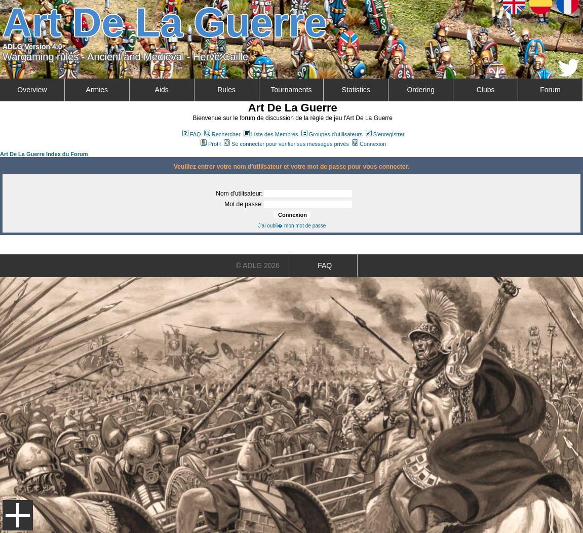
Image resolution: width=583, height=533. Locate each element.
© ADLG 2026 (258, 265)
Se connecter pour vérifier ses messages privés (286, 144)
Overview (32, 90)
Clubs (486, 90)
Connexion (369, 144)
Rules (226, 90)
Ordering (420, 90)
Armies (97, 90)
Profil (211, 144)
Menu (18, 515)
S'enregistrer (385, 134)
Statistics (356, 90)
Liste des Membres (271, 134)
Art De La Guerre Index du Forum (44, 154)
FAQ (191, 134)
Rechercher (222, 134)
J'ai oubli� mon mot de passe (292, 226)
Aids (162, 90)
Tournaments (291, 90)
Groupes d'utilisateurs (332, 134)
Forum (550, 90)
